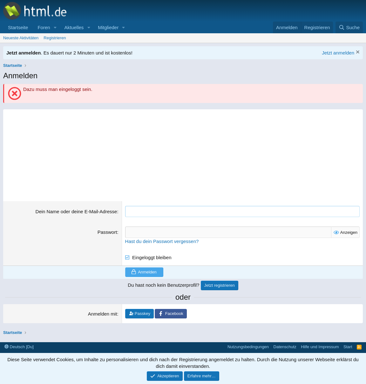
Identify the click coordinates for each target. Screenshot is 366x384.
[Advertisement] (183, 153)
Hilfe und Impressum (320, 346)
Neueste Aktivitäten (20, 37)
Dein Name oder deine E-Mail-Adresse (76, 211)
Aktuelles (74, 27)
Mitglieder (108, 27)
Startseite (18, 27)
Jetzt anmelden (338, 52)
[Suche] (349, 27)
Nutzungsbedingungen (248, 346)
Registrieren (55, 37)
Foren (43, 27)
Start (347, 346)
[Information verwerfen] (357, 52)
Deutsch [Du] (19, 346)
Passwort (107, 232)
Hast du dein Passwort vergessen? (162, 241)
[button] (55, 27)
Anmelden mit (102, 314)
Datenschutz (285, 346)
